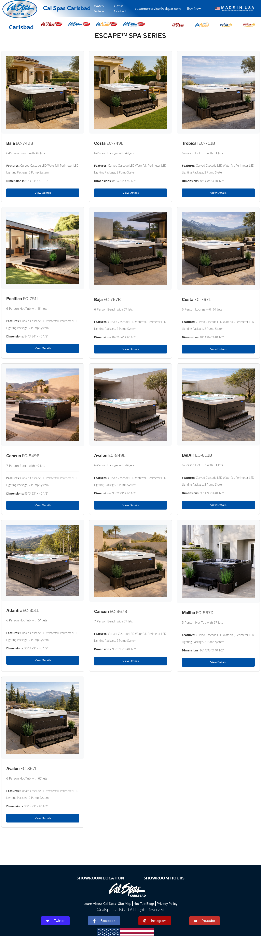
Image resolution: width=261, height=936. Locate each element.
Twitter (55, 921)
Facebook (104, 921)
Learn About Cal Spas (99, 904)
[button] (178, 23)
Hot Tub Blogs (144, 904)
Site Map (124, 904)
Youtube (204, 921)
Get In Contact (120, 8)
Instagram (154, 921)
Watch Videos (99, 8)
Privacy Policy (167, 904)
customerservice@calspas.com (158, 8)
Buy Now (194, 8)
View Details (43, 193)
